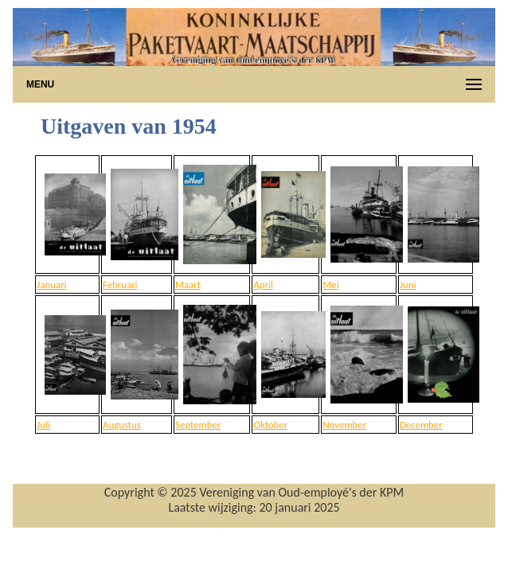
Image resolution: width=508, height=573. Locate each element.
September (198, 425)
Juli (43, 425)
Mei (330, 284)
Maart (188, 284)
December (421, 425)
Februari (120, 284)
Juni (408, 284)
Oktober (270, 425)
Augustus (122, 425)
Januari (51, 284)
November (344, 425)
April (262, 284)
